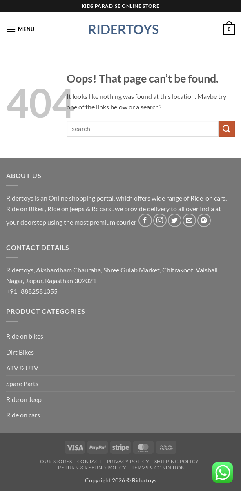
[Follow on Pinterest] (204, 220)
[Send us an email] (189, 220)
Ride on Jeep (24, 399)
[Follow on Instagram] (160, 220)
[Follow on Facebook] (145, 220)
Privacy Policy (128, 461)
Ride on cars (23, 415)
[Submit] (227, 128)
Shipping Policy (176, 461)
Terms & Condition (158, 467)
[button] (20, 29)
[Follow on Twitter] (174, 220)
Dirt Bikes (20, 352)
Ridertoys (120, 29)
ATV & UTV (22, 368)
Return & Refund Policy (92, 467)
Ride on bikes (24, 336)
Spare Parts (22, 383)
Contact (89, 461)
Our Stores (56, 461)
